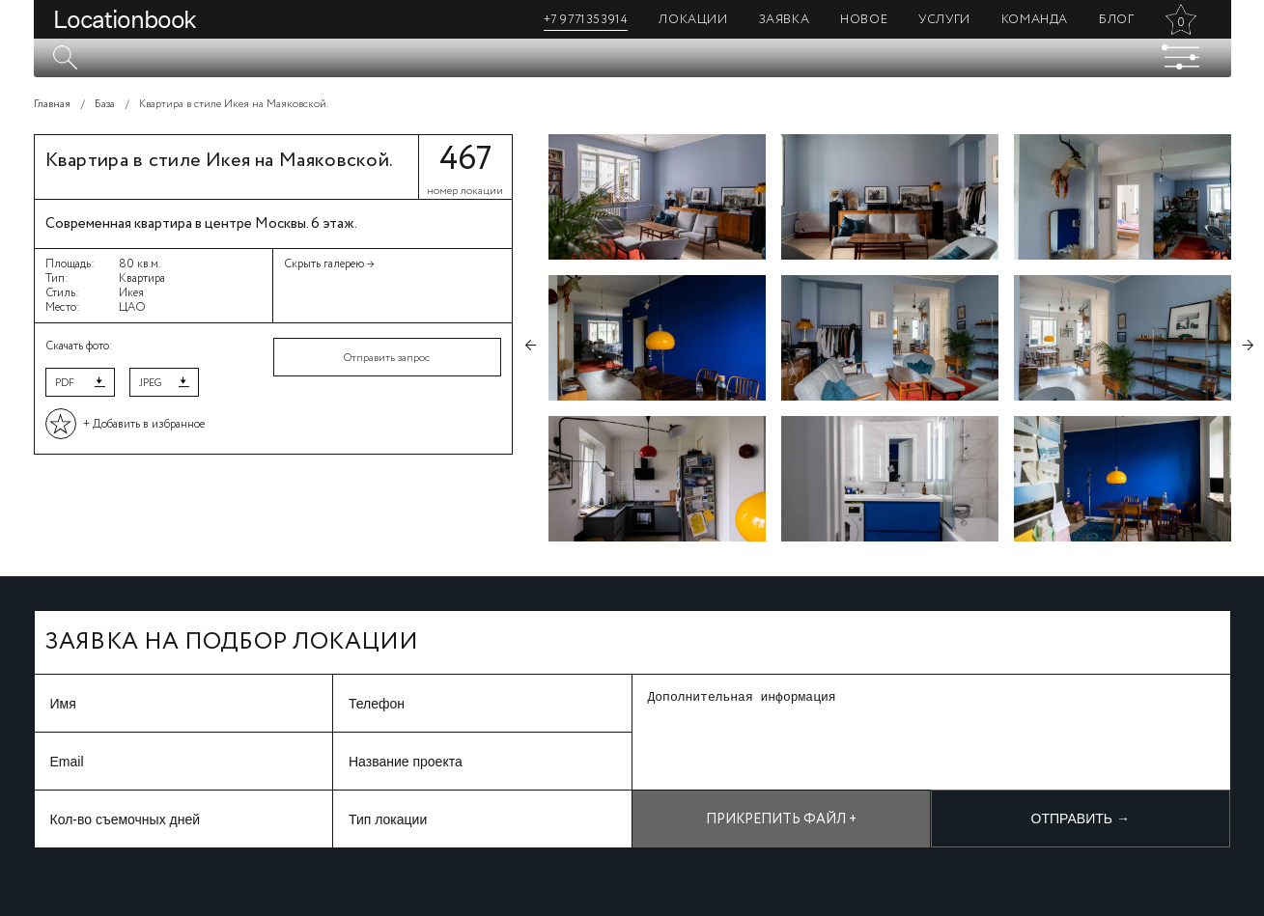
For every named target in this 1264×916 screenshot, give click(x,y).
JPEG (150, 383)
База (105, 104)
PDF (64, 383)
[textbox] (632, 58)
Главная (52, 104)
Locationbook (125, 19)
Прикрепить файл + (781, 819)
